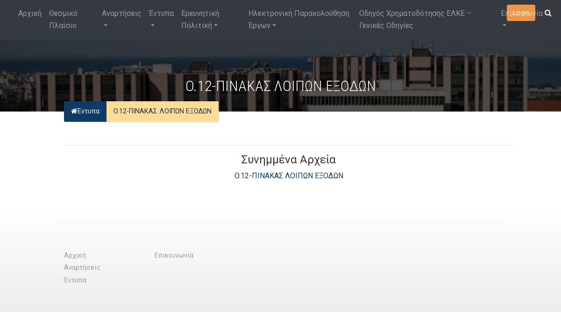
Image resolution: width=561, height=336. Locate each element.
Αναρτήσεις (122, 13)
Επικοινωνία (522, 13)
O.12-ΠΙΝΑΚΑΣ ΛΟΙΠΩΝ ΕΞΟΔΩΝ (288, 175)
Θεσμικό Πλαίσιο (63, 19)
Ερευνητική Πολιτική (200, 19)
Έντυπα (161, 13)
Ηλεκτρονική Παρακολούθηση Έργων (299, 19)
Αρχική (30, 13)
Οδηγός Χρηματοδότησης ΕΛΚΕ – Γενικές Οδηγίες (415, 19)
